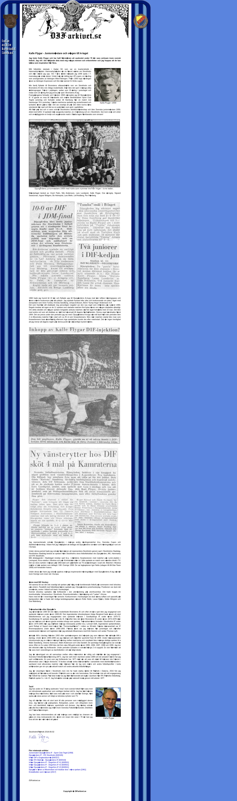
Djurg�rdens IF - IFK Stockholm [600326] (46, 755)
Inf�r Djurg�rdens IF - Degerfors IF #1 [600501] (49, 762)
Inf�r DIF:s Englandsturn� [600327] (44, 757)
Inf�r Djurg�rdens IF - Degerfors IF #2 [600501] (49, 765)
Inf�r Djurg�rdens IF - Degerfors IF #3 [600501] (49, 767)
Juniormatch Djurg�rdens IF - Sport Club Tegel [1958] (51, 753)
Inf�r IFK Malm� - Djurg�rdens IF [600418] (47, 760)
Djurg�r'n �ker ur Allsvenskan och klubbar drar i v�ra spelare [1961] (57, 770)
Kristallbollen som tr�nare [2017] (42, 772)
